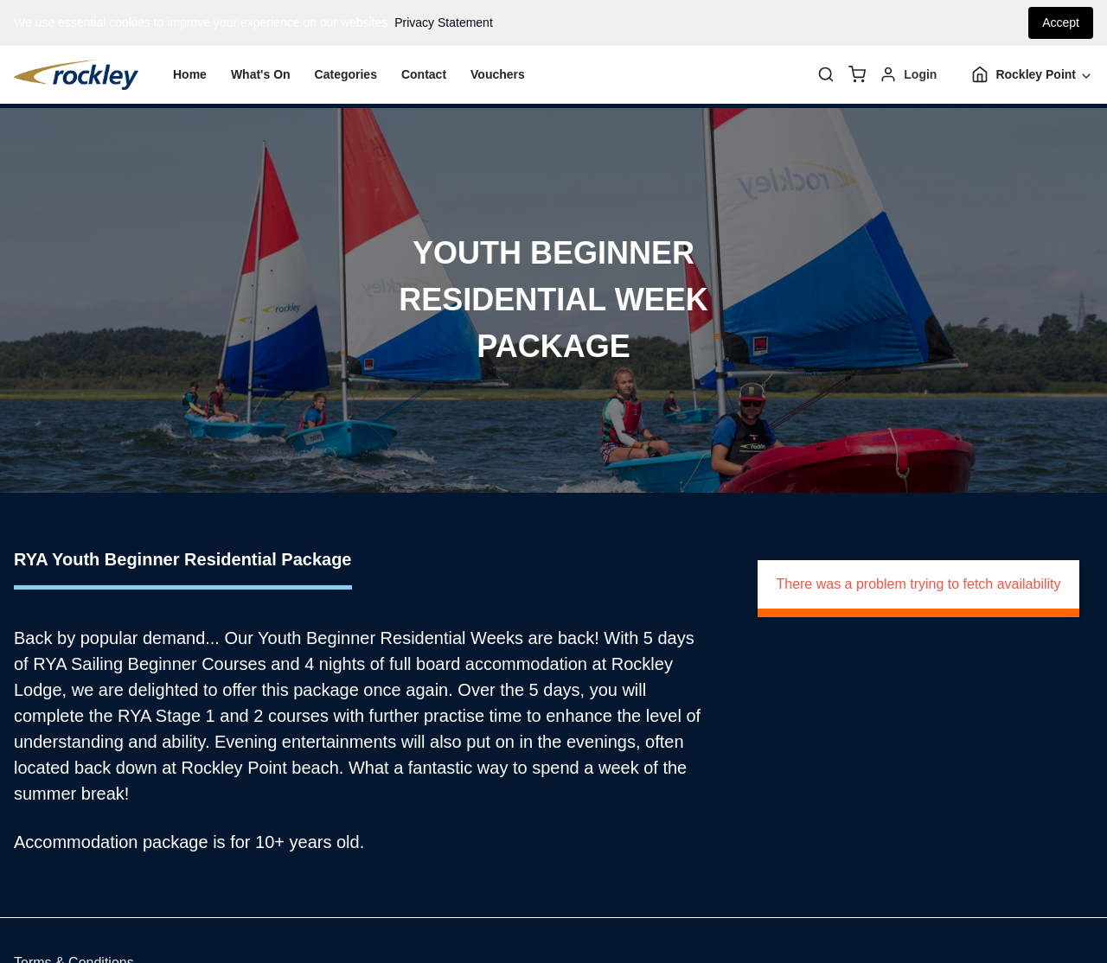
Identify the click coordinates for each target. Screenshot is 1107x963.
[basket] (857, 74)
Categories (346, 74)
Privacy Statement (443, 22)
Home (190, 74)
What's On (261, 74)
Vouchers (497, 74)
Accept (1060, 22)
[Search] (825, 74)
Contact (423, 74)
